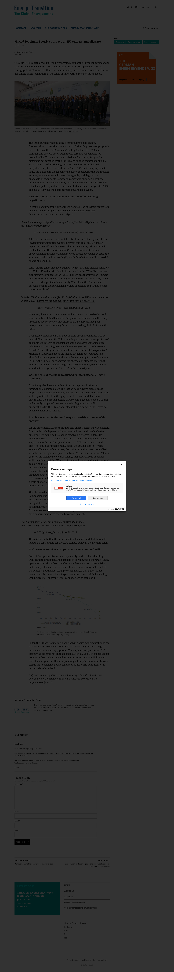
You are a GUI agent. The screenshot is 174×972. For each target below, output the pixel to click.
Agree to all (76, 498)
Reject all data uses (87, 504)
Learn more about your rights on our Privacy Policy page (72, 480)
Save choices (98, 498)
